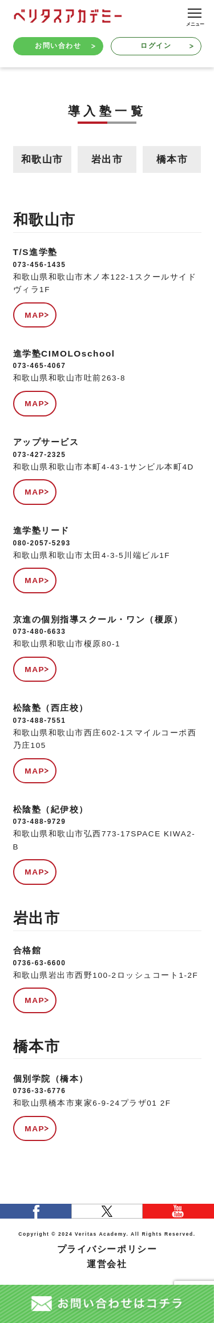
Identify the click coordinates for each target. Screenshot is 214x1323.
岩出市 (107, 159)
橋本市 (172, 159)
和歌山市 (42, 159)
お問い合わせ (65, 46)
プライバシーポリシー (107, 1249)
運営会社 (107, 1264)
